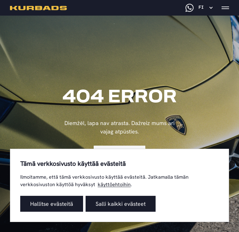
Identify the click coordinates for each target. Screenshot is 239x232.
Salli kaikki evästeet (121, 203)
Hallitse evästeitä (51, 203)
